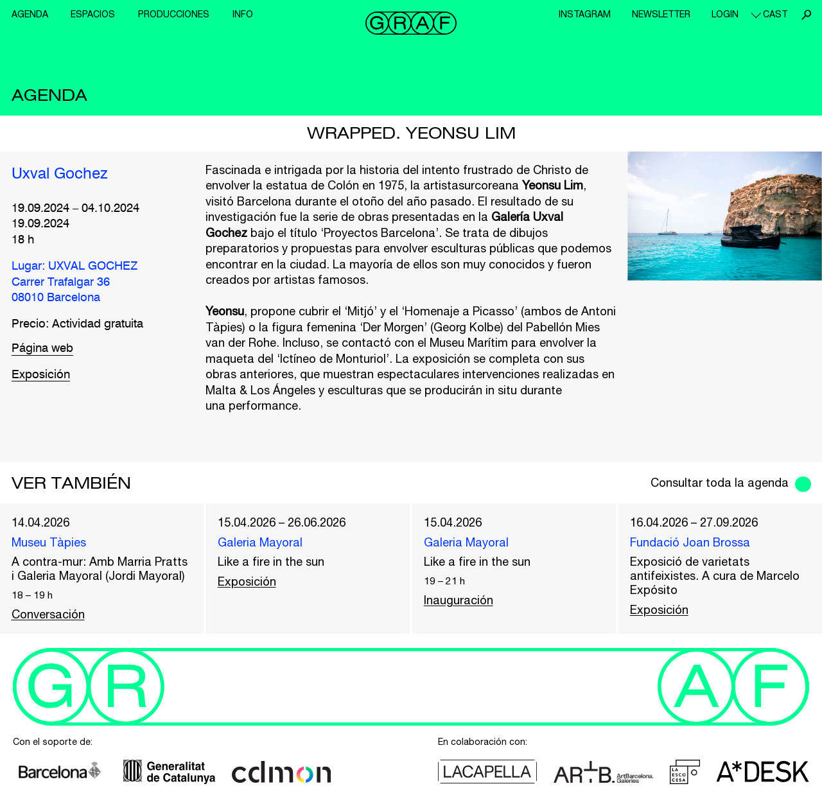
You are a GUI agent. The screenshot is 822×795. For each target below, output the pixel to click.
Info (242, 14)
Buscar (806, 14)
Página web (42, 348)
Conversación (48, 614)
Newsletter (661, 14)
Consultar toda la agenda (720, 482)
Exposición (41, 375)
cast (775, 14)
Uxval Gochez (60, 174)
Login (725, 14)
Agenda (30, 14)
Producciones (173, 14)
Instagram (585, 14)
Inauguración (458, 600)
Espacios (93, 14)
